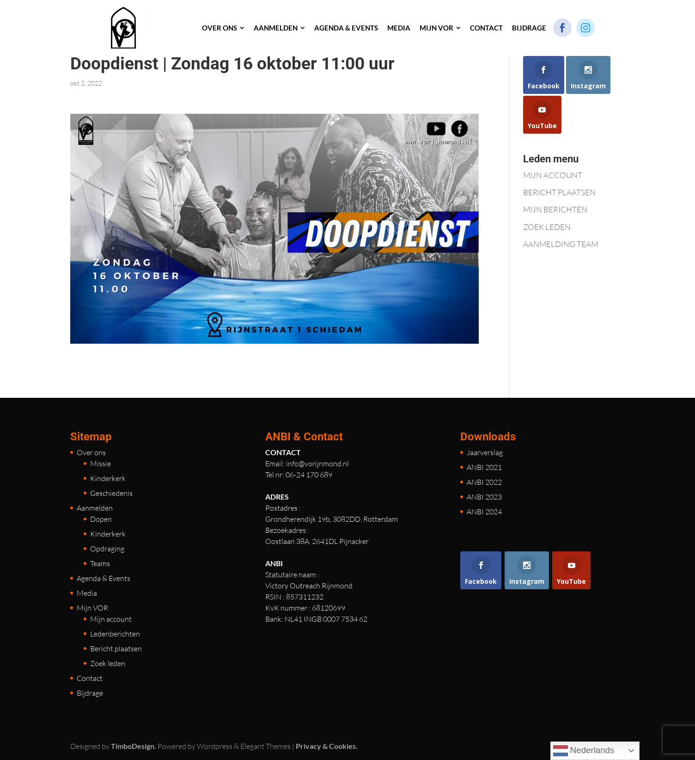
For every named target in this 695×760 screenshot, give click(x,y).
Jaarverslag (485, 452)
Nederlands (584, 750)
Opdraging (107, 548)
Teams (100, 563)
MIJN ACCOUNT (552, 175)
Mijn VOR (92, 607)
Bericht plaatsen (116, 648)
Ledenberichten (115, 633)
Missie (100, 463)
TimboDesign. (133, 745)
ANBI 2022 (484, 482)
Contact (90, 678)
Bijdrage (90, 693)
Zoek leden (107, 663)
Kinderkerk (108, 478)
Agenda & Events (103, 578)
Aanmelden (95, 508)
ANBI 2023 (484, 496)
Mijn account (111, 619)
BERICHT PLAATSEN (559, 192)
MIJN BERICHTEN (555, 209)
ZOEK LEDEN (547, 227)
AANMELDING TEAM (560, 244)
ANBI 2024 (484, 511)
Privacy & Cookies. (327, 745)
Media (87, 593)
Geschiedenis (111, 493)
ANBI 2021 (484, 467)
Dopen (101, 519)
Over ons (91, 452)
